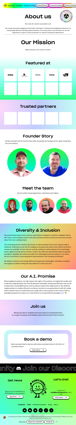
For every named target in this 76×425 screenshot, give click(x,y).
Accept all (49, 422)
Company (21, 405)
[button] (12, 5)
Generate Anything (56, 5)
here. (63, 293)
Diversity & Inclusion (39, 405)
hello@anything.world (59, 392)
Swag (50, 405)
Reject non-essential (35, 422)
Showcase (27, 6)
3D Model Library (42, 5)
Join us (55, 405)
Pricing (33, 6)
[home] (6, 5)
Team (29, 405)
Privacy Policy (22, 422)
